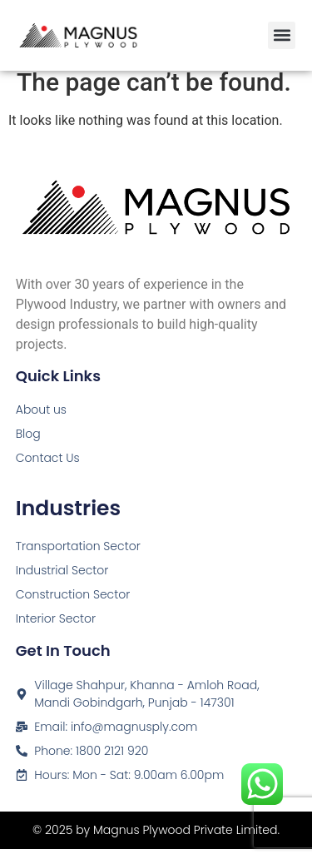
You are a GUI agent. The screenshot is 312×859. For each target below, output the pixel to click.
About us (41, 419)
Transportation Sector (78, 556)
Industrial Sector (62, 580)
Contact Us (48, 467)
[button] (281, 35)
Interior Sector (56, 628)
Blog (28, 443)
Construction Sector (73, 604)
